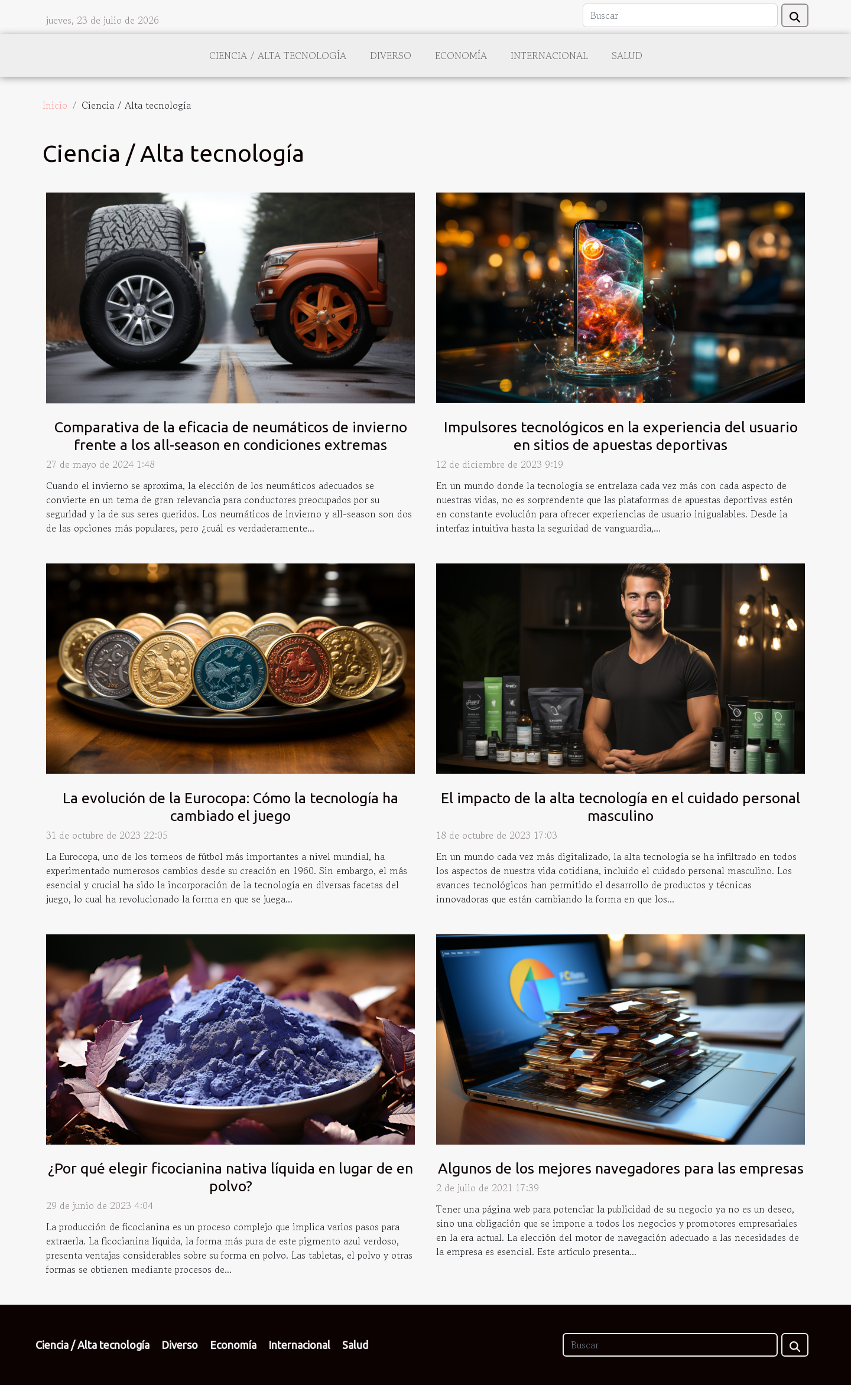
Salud (627, 55)
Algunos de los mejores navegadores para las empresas (621, 1168)
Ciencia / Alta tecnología (277, 55)
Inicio (55, 105)
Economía (461, 55)
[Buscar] (680, 15)
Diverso (390, 55)
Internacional (549, 55)
